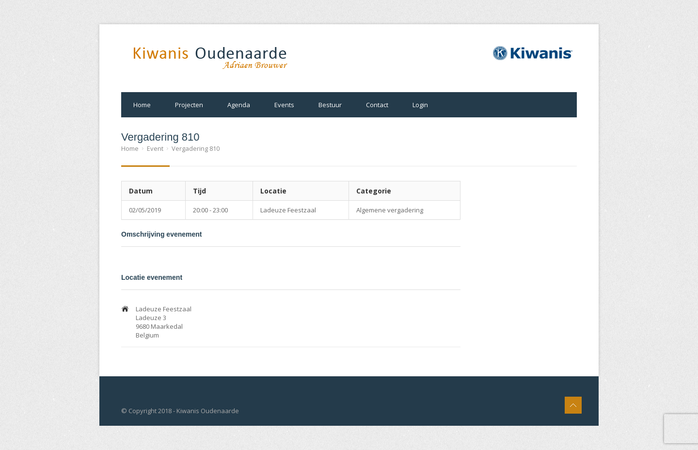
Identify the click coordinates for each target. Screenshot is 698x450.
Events (284, 104)
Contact (377, 104)
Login (420, 104)
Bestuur (330, 104)
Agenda (238, 104)
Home (142, 104)
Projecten (189, 104)
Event (155, 148)
